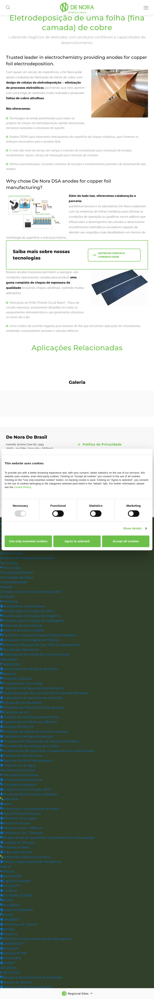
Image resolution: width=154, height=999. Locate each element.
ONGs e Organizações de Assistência (30, 861)
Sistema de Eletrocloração (22, 630)
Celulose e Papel (14, 847)
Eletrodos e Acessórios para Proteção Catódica (38, 635)
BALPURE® (11, 876)
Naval (6, 804)
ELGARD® (9, 905)
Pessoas (6, 587)
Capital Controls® (15, 881)
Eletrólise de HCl (14, 712)
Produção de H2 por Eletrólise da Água (32, 707)
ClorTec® (8, 890)
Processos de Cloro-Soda (21, 683)
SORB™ (8, 963)
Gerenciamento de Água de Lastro (29, 669)
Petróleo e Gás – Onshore (21, 833)
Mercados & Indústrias (17, 770)
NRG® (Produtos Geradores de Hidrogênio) (36, 939)
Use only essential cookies (28, 541)
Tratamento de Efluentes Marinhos (29, 717)
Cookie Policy (22, 487)
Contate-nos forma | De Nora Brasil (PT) (30, 591)
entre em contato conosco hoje (111, 254)
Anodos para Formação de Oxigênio (30, 616)
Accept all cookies (126, 541)
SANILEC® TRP (13, 953)
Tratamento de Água (18, 765)
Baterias (8, 673)
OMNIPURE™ (12, 943)
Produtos (7, 596)
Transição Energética (18, 784)
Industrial (9, 799)
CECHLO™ (10, 886)
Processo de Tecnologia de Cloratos (29, 746)
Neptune (9, 934)
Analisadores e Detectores (22, 606)
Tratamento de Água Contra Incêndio (31, 698)
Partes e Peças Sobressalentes (25, 987)
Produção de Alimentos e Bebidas (28, 794)
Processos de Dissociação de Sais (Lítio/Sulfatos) (39, 741)
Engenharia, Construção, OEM (25, 789)
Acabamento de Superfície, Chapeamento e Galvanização (47, 751)
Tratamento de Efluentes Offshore (28, 722)
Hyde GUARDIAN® (16, 910)
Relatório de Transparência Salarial (27, 558)
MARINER (9, 919)
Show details (132, 528)
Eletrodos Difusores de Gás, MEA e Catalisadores (39, 645)
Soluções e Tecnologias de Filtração (29, 640)
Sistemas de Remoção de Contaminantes (34, 654)
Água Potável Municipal (20, 813)
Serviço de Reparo (16, 982)
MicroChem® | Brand (18, 924)
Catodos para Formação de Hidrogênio (32, 620)
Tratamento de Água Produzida (26, 736)
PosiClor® (9, 948)
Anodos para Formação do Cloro (27, 611)
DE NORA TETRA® (16, 895)
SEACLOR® (10, 958)
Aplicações (8, 659)
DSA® (6, 900)
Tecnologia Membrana (19, 649)
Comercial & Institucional (21, 779)
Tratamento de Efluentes (21, 755)
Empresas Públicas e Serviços (25, 857)
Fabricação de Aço (16, 852)
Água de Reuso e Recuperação (26, 760)
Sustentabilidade (13, 582)
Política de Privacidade (102, 444)
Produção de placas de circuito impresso (34, 731)
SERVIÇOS (8, 967)
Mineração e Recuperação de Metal (29, 808)
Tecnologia (8, 563)
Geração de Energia (17, 842)
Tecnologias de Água (16, 577)
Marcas (5, 866)
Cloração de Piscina (17, 726)
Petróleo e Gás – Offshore (21, 828)
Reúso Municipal (15, 823)
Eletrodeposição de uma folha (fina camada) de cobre (44, 693)
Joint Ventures (11, 553)
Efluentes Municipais (18, 818)
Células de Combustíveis (21, 702)
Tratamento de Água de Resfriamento (31, 688)
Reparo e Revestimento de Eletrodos (31, 977)
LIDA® (6, 914)
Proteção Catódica (16, 678)
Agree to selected (76, 541)
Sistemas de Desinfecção (21, 625)
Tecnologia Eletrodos (16, 572)
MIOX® (7, 929)
